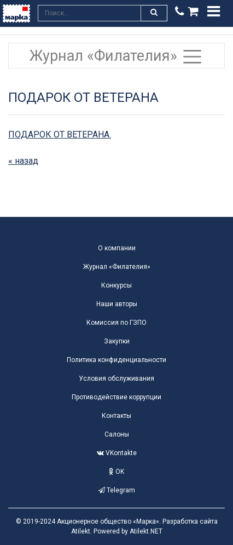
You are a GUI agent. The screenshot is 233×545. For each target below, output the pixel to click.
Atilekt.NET (146, 531)
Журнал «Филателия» (116, 267)
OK (116, 471)
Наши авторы (116, 304)
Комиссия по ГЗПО (116, 322)
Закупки (117, 341)
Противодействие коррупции (116, 397)
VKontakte (117, 453)
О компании (117, 248)
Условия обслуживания (116, 378)
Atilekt (80, 531)
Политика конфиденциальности (116, 360)
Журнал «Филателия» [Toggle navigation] (116, 56)
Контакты (116, 416)
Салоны (116, 434)
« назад (23, 161)
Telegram (116, 490)
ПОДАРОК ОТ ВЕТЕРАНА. (59, 134)
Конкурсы (116, 285)
